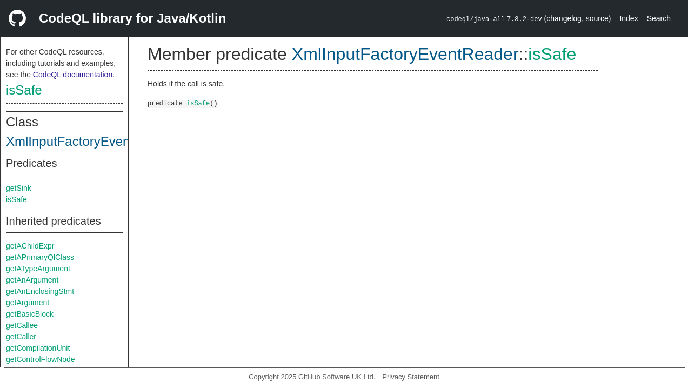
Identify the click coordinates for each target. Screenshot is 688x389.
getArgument (27, 302)
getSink (18, 188)
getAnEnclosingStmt (40, 291)
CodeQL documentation (72, 74)
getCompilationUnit (38, 348)
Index (628, 18)
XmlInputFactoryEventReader (91, 141)
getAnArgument (32, 280)
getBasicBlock (30, 314)
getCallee (22, 325)
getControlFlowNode (40, 359)
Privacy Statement (410, 377)
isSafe (24, 90)
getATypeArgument (38, 268)
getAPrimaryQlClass (40, 257)
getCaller (21, 336)
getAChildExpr (30, 246)
